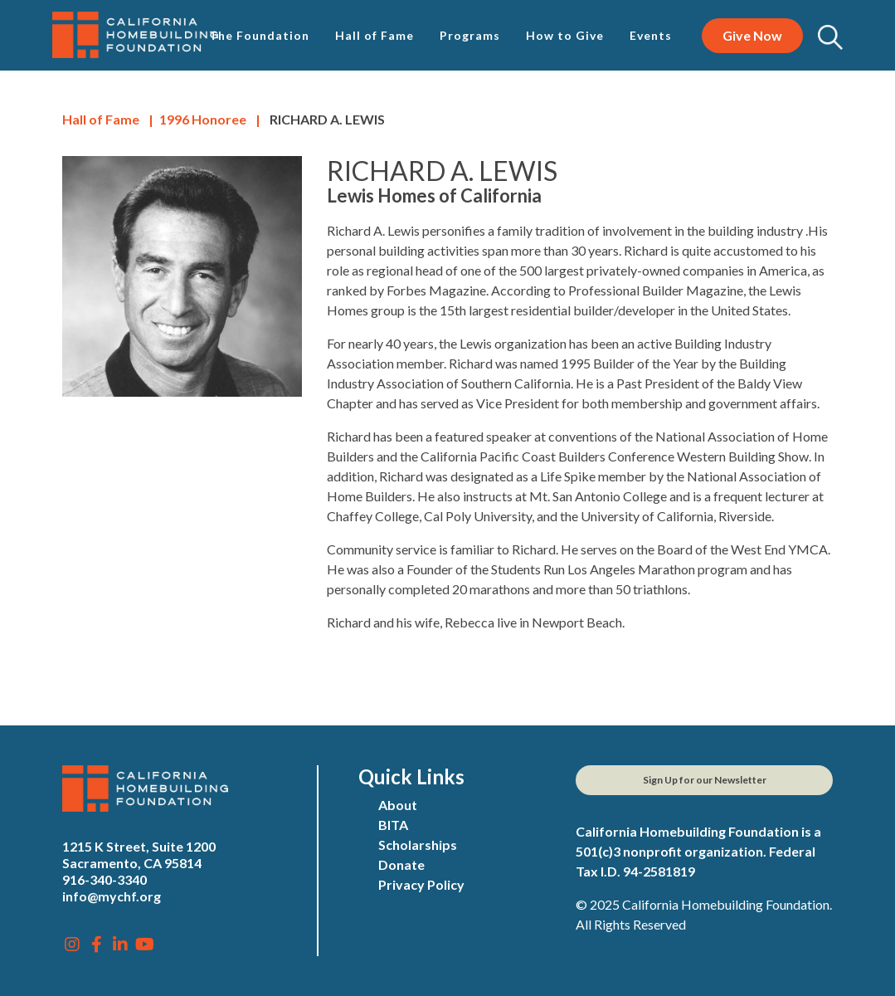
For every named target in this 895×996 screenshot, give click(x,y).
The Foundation (259, 35)
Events (651, 35)
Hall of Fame (374, 35)
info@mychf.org (111, 896)
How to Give (565, 35)
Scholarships (417, 844)
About (397, 805)
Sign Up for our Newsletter (704, 780)
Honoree (202, 119)
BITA (393, 824)
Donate (401, 864)
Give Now (752, 35)
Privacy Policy (421, 884)
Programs (470, 35)
